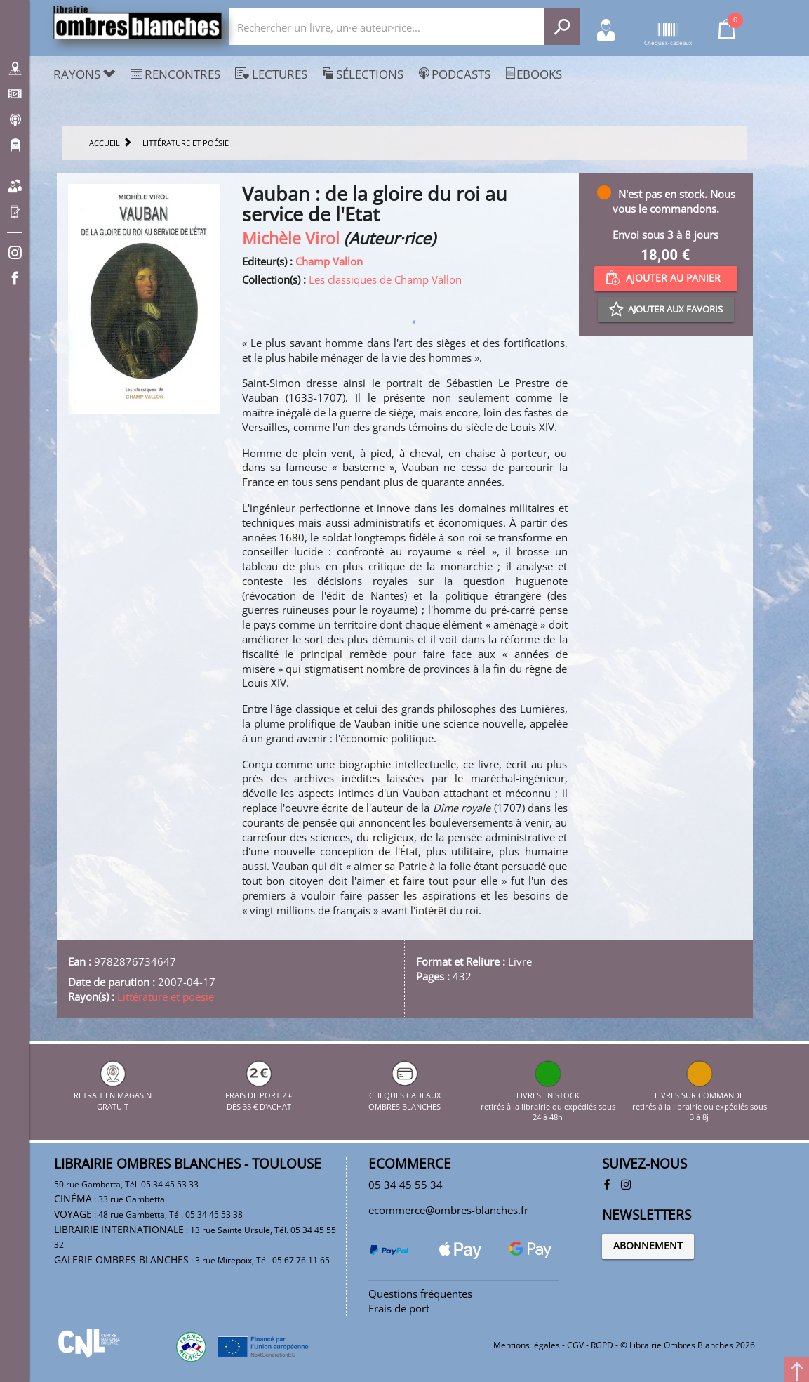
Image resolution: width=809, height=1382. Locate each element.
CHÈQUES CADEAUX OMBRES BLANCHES (404, 1095)
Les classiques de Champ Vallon (385, 279)
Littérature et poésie (165, 996)
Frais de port (398, 1308)
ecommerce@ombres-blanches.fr (448, 1210)
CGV (575, 1345)
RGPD (602, 1345)
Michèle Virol (291, 238)
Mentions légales (526, 1345)
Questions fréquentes (420, 1293)
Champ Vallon (329, 261)
